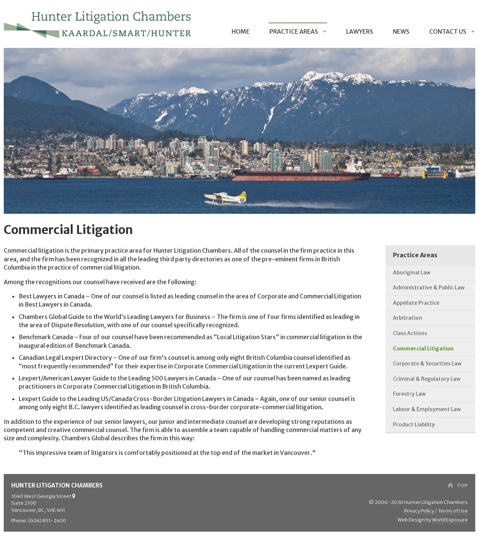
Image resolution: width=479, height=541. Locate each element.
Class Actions (410, 333)
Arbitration (407, 317)
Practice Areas (294, 31)
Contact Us (448, 31)
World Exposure (450, 520)
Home (241, 31)
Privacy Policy (419, 511)
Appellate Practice (416, 303)
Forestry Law (409, 393)
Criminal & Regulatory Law (426, 379)
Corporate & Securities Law (427, 363)
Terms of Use (453, 511)
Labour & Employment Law (427, 409)
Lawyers (359, 31)
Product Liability (414, 424)
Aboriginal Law (411, 272)
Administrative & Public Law (428, 287)
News (401, 31)
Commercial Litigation (423, 348)
